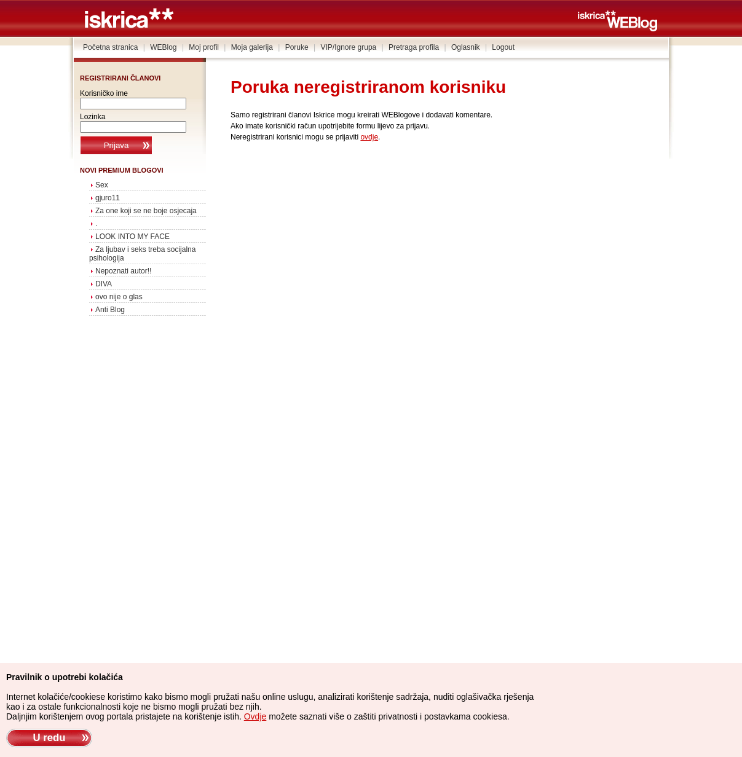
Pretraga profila (414, 47)
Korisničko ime (104, 93)
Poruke (297, 47)
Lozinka (92, 116)
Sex (101, 185)
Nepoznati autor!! (123, 271)
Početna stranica (110, 47)
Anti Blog (110, 309)
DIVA (103, 284)
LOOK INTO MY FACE (132, 236)
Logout (503, 47)
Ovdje (255, 716)
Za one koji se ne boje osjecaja (146, 210)
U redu (49, 737)
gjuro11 (107, 198)
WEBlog (163, 47)
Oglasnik (465, 47)
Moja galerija (252, 47)
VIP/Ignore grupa (349, 47)
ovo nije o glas (119, 296)
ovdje (369, 137)
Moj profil (204, 47)
